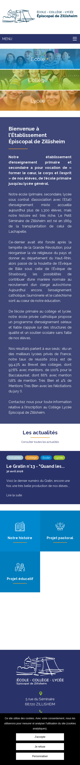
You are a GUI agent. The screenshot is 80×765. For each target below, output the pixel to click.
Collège (37, 80)
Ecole (38, 59)
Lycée (38, 101)
